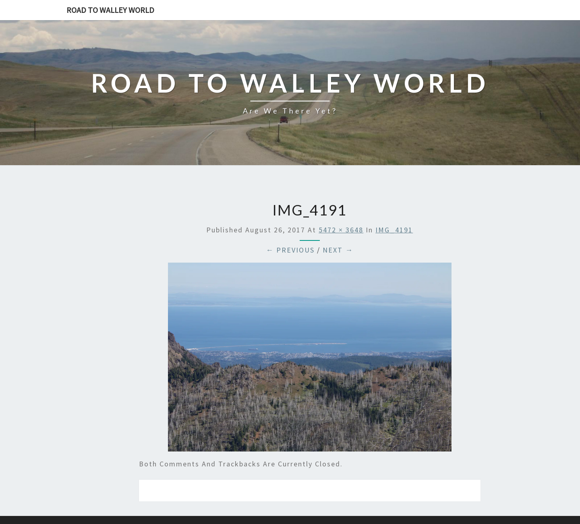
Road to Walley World (110, 10)
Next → (338, 250)
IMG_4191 (394, 229)
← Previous (290, 250)
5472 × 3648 (341, 229)
